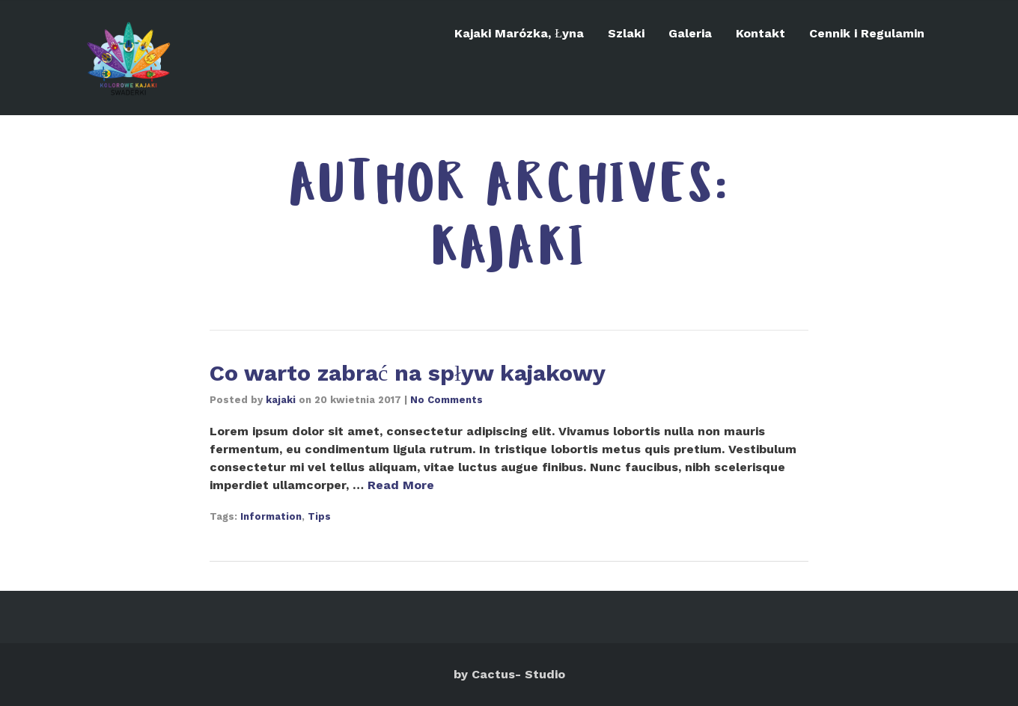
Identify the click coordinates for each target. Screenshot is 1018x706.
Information (271, 516)
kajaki (281, 399)
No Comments (446, 399)
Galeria (690, 33)
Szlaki (626, 33)
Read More (401, 485)
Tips (319, 516)
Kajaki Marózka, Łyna (519, 33)
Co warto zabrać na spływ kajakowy (408, 373)
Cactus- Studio (518, 674)
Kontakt (760, 33)
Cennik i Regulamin (866, 33)
